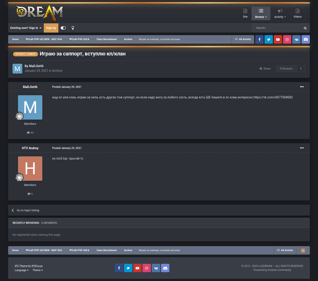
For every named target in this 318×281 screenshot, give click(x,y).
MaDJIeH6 (36, 66)
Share (265, 68)
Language (22, 270)
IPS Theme (21, 266)
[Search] (266, 28)
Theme (38, 270)
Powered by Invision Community (272, 270)
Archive (57, 70)
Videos (298, 16)
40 (30, 132)
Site (245, 16)
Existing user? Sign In (25, 28)
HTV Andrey (30, 148)
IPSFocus (37, 266)
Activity (279, 16)
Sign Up (51, 27)
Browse (260, 16)
